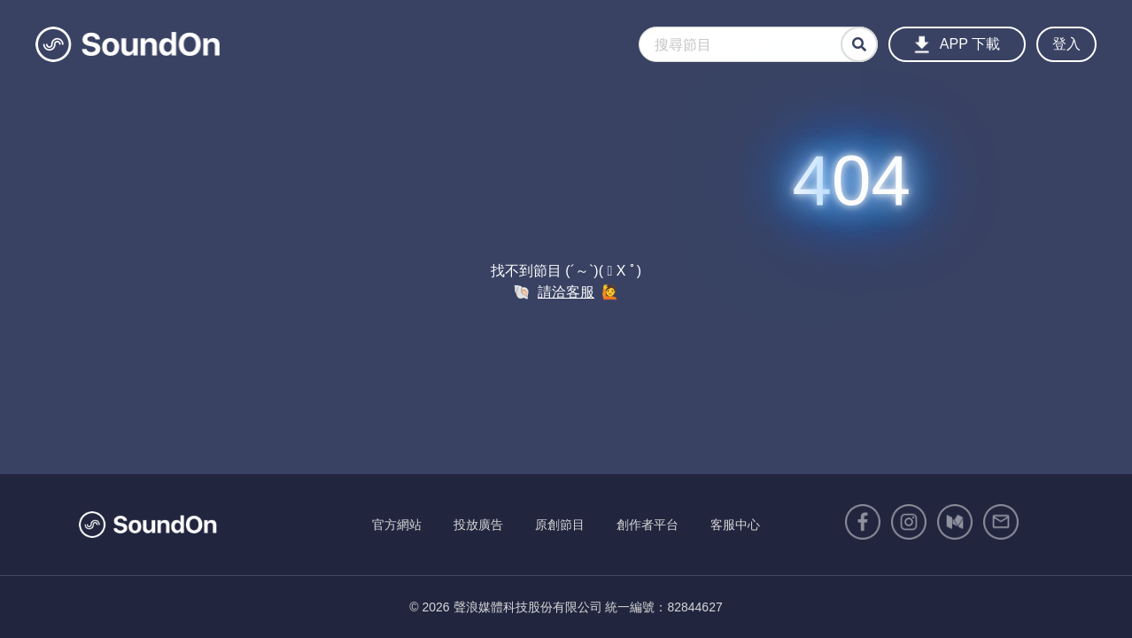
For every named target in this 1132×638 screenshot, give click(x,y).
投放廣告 (478, 524)
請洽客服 (566, 292)
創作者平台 (647, 524)
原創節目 (560, 524)
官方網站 (397, 524)
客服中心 (735, 524)
